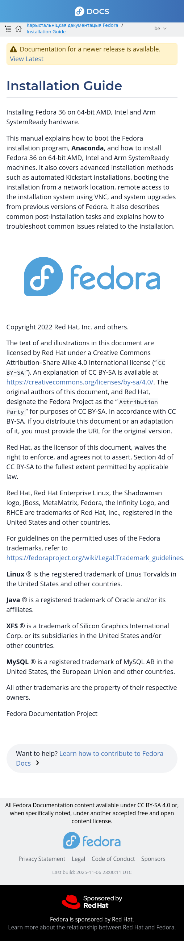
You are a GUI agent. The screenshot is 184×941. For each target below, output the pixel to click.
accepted (124, 813)
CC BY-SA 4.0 (153, 805)
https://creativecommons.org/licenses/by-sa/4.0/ (80, 382)
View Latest (26, 58)
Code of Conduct (113, 859)
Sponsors (153, 859)
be (157, 28)
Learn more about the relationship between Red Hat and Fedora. (92, 927)
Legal (78, 859)
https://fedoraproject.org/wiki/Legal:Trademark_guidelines (95, 557)
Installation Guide (46, 31)
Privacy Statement (41, 859)
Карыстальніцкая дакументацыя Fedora (72, 25)
